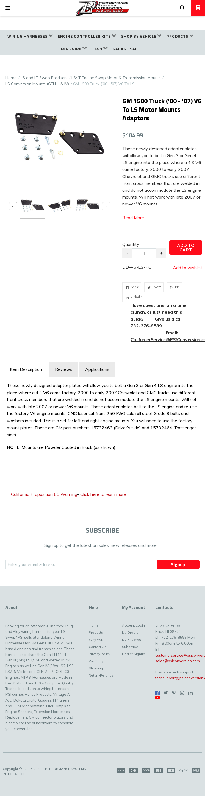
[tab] (26, 369)
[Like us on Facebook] (157, 693)
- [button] (127, 253)
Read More (133, 217)
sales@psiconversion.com (177, 661)
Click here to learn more (103, 494)
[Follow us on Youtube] (157, 697)
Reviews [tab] (63, 369)
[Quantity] (144, 253)
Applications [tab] (97, 369)
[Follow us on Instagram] (182, 693)
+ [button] (161, 253)
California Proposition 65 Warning (44, 494)
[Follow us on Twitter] (166, 693)
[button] (7, 8)
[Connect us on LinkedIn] (190, 693)
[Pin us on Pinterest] (174, 693)
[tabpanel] (102, 418)
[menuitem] (30, 36)
